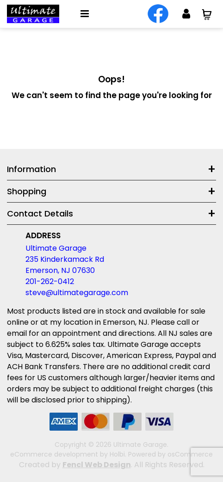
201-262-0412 (49, 281)
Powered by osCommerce (170, 454)
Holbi (117, 454)
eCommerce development (54, 454)
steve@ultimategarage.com (76, 292)
